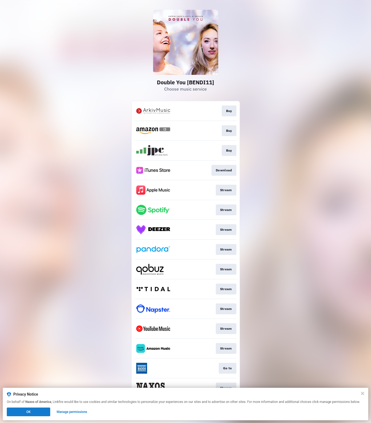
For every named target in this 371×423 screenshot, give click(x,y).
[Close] (362, 393)
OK (28, 412)
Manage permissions (72, 412)
